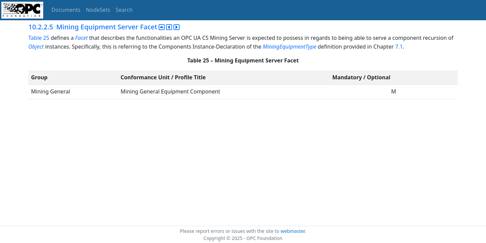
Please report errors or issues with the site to (230, 231)
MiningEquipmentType (290, 46)
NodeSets (98, 10)
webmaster (292, 231)
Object (36, 46)
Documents (65, 10)
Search (124, 10)
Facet (81, 38)
